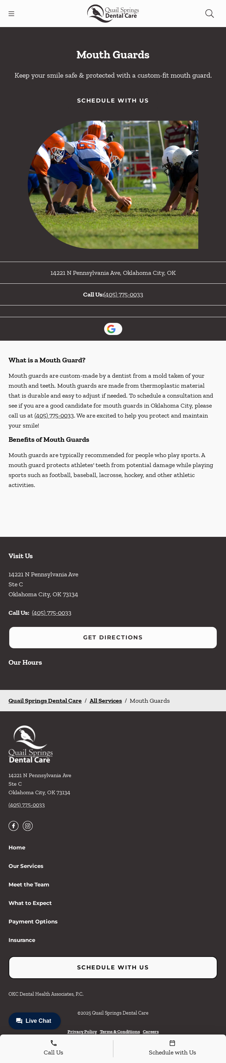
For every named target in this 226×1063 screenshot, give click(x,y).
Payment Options (33, 921)
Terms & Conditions (120, 1031)
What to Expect (30, 903)
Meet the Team (29, 884)
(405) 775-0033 (123, 294)
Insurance (22, 940)
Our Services (26, 866)
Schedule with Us (113, 100)
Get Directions (113, 637)
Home (17, 847)
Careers (151, 1031)
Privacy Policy (82, 1031)
